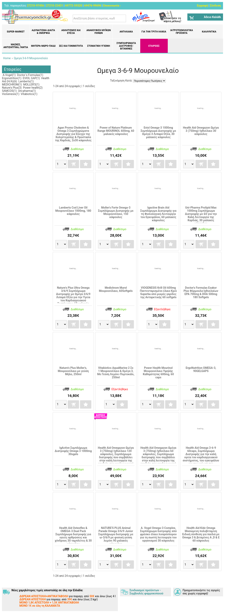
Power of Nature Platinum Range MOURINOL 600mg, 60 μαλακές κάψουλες (115, 131)
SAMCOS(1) (9, 90)
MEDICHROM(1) (12, 84)
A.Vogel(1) (9, 75)
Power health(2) (32, 87)
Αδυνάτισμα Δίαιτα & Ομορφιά (43, 31)
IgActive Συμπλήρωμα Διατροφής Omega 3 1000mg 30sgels (73, 451)
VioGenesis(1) (10, 94)
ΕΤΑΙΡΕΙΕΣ (153, 46)
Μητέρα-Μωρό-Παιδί (43, 46)
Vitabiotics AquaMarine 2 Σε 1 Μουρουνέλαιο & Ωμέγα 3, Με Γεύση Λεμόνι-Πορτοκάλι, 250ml (115, 372)
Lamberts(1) (26, 81)
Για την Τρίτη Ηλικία (154, 31)
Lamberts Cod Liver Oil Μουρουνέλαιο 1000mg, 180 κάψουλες (73, 210)
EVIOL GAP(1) (31, 78)
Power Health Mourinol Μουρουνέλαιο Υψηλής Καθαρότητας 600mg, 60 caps (158, 372)
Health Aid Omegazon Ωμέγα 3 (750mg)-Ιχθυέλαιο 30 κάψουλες (201, 131)
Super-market (16, 31)
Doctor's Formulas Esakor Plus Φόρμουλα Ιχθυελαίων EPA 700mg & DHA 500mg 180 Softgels (201, 292)
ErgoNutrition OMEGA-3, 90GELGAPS (201, 369)
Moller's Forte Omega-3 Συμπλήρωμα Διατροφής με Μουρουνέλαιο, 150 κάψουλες (116, 212)
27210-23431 (54, 5)
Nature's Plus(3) (12, 87)
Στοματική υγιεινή (98, 46)
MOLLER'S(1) (31, 84)
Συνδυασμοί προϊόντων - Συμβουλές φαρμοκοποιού (146, 592)
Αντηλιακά (126, 31)
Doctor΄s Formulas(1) (29, 75)
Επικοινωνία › (112, 5)
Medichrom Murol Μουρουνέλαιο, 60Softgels (116, 289)
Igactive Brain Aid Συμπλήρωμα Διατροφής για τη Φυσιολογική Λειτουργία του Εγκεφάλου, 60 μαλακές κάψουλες (158, 214)
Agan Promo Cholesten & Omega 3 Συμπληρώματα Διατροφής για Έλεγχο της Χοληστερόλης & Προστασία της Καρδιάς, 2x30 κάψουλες (73, 134)
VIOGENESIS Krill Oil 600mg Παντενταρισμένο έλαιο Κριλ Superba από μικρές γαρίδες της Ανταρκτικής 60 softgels (158, 292)
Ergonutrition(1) (11, 78)
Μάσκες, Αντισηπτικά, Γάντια (15, 46)
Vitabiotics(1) (28, 94)
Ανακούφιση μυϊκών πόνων (98, 31)
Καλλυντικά (209, 31)
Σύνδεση (215, 5)
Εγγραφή (202, 5)
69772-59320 (73, 5)
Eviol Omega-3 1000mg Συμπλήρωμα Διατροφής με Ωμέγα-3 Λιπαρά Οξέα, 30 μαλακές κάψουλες (158, 132)
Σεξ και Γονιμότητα (71, 46)
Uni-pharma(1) (26, 90)
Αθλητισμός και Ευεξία (71, 31)
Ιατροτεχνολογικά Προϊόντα (181, 31)
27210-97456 (35, 5)
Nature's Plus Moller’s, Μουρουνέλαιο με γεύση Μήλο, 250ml (73, 371)
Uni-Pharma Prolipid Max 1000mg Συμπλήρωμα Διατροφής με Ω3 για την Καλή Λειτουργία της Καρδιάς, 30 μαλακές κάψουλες (201, 215)
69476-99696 (92, 5)
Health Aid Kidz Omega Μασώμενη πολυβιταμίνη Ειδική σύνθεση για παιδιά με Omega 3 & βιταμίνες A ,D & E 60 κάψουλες (201, 534)
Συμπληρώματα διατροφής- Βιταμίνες (126, 46)
